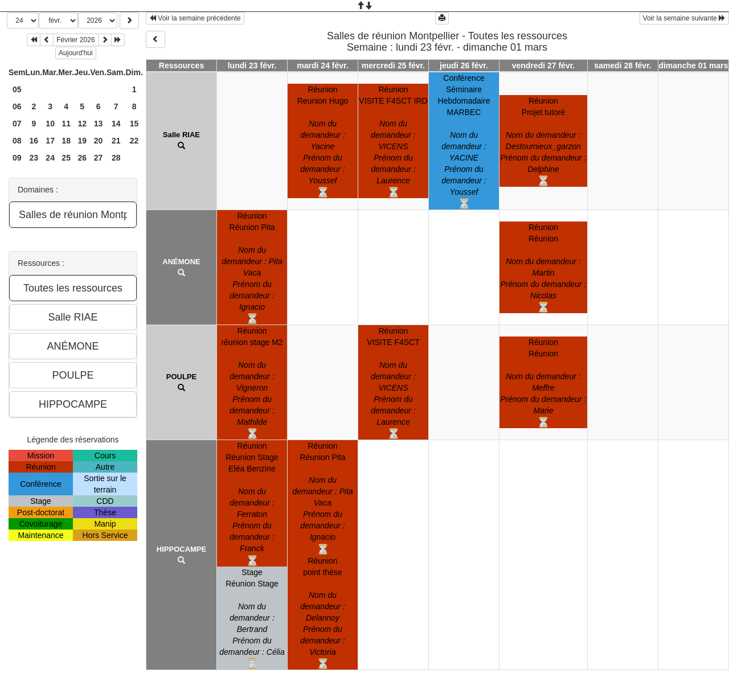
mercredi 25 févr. (393, 65)
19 (82, 140)
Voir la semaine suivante (684, 18)
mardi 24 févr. (322, 65)
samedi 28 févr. (622, 65)
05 (17, 89)
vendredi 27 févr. (543, 65)
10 (50, 123)
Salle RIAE (181, 134)
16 (34, 140)
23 (34, 157)
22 (134, 140)
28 (116, 157)
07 (17, 123)
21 (116, 140)
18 (66, 140)
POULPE (181, 376)
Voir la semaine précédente (195, 18)
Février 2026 (75, 40)
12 (82, 123)
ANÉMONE (181, 261)
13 (98, 123)
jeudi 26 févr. (464, 65)
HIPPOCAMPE (181, 549)
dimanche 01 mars (693, 65)
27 (98, 157)
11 (66, 123)
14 (116, 123)
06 (17, 106)
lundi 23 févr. (252, 65)
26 (82, 157)
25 (66, 157)
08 (17, 140)
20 (98, 140)
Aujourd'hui (76, 53)
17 (50, 140)
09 (17, 157)
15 (134, 123)
